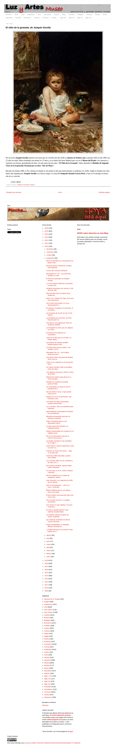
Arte (45, 607)
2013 (47, 578)
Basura (46, 617)
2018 (47, 563)
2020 (47, 246)
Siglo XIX (71, 17)
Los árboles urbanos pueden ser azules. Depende (57, 516)
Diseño (46, 639)
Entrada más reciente (13, 192)
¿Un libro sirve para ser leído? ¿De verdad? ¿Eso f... (58, 348)
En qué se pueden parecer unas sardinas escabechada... (57, 511)
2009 (47, 591)
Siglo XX (79, 17)
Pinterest (45, 705)
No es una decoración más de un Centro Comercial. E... (57, 437)
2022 (47, 240)
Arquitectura (31, 14)
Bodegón (47, 620)
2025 (47, 231)
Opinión (47, 673)
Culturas (56, 14)
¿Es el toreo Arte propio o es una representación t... (57, 304)
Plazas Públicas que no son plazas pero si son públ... (58, 491)
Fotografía (80, 14)
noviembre (50, 252)
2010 (47, 588)
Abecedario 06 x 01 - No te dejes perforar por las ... (57, 353)
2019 (47, 560)
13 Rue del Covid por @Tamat (56, 270)
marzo (48, 550)
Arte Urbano (47, 14)
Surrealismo (27, 17)
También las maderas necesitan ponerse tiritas (57, 383)
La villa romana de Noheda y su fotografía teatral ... (57, 427)
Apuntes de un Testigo (52, 599)
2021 (47, 243)
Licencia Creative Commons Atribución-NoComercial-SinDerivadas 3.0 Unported (52, 743)
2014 (47, 575)
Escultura (71, 14)
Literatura (89, 14)
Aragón (46, 602)
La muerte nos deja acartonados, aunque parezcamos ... (57, 402)
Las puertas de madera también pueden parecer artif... (57, 343)
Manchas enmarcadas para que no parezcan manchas (58, 417)
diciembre (50, 249)
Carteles (47, 625)
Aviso (23, 14)
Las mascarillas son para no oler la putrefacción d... (58, 388)
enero (48, 556)
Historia (46, 657)
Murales (47, 665)
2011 (47, 585)
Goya (46, 655)
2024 (47, 234)
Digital (46, 636)
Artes (39, 14)
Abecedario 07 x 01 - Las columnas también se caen (58, 274)
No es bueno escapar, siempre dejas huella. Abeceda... (59, 466)
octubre (49, 255)
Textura (46, 695)
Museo (105, 14)
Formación (45, 17)
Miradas (97, 14)
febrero (49, 553)
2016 (47, 569)
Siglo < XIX (48, 676)
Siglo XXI (88, 17)
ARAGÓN (8, 14)
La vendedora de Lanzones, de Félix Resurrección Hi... (59, 319)
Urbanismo (48, 697)
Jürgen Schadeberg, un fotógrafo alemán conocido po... (57, 525)
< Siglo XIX (62, 17)
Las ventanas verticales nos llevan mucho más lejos (58, 520)
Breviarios (47, 623)
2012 (47, 582)
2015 (47, 572)
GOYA (16, 14)
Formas (46, 647)
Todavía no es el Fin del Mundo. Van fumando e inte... (58, 397)
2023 (47, 237)
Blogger (70, 731)
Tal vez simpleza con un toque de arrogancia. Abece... (57, 476)
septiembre (50, 258)
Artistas (54, 17)
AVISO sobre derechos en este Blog (92, 233)
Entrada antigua (104, 192)
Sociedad (18, 17)
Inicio (60, 192)
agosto (49, 535)
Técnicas (36, 17)
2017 (47, 566)
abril (48, 547)
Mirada (46, 663)
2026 (47, 228)
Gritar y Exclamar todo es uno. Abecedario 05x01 (56, 422)
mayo (48, 544)
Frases (46, 652)
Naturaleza (9, 17)
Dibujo (64, 14)
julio (48, 538)
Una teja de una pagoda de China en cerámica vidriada (59, 324)
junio (48, 541)
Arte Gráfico (48, 610)
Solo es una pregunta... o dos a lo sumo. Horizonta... (58, 486)
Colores (47, 628)
